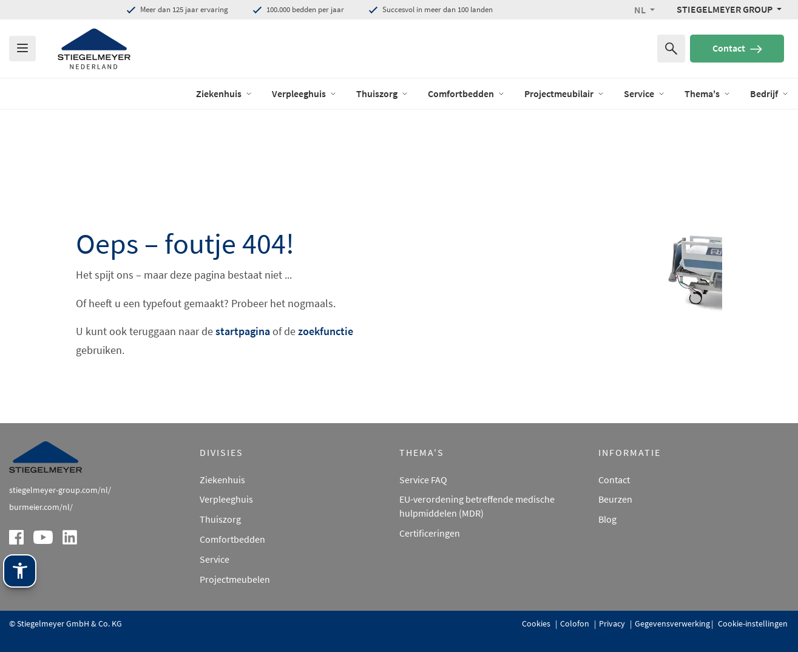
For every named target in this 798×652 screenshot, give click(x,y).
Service (214, 559)
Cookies (537, 623)
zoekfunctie (325, 331)
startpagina (242, 331)
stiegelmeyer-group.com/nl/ (60, 489)
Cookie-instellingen (752, 623)
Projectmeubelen (235, 579)
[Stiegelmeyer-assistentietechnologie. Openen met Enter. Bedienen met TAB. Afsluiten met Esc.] (19, 571)
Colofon (575, 623)
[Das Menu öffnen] (22, 48)
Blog (607, 519)
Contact (737, 48)
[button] (644, 10)
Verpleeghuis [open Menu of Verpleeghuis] (304, 93)
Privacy (613, 623)
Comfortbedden (232, 539)
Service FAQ (423, 480)
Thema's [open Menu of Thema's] (708, 93)
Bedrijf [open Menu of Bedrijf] (769, 93)
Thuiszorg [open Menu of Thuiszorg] (382, 93)
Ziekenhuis (222, 480)
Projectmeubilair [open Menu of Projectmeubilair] (564, 93)
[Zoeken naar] (671, 49)
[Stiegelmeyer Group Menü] (729, 9)
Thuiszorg (220, 519)
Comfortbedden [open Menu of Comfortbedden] (466, 93)
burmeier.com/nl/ (41, 506)
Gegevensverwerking (672, 623)
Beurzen (615, 499)
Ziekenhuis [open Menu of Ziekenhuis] (224, 93)
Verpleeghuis (226, 499)
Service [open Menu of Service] (644, 93)
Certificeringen (429, 533)
